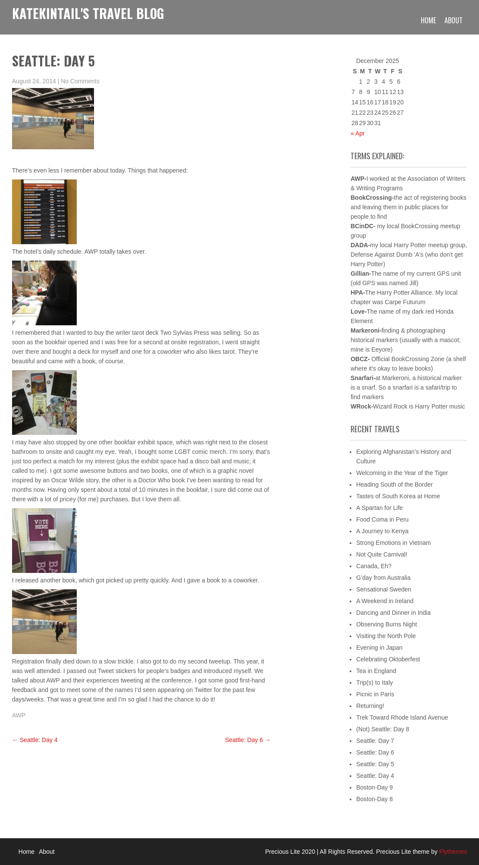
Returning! (370, 705)
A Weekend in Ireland (384, 601)
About (454, 20)
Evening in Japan (379, 647)
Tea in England (376, 670)
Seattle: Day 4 (35, 739)
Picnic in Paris (375, 694)
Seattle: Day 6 (248, 739)
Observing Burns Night (386, 624)
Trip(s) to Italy (374, 682)
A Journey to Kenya (382, 531)
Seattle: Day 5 (375, 764)
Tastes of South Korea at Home (398, 496)
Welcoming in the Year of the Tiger (402, 472)
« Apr (358, 133)
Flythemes (452, 851)
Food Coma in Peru (382, 519)
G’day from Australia (383, 577)
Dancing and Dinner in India (393, 612)
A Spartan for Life (379, 507)
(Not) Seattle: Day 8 (382, 729)
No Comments (80, 81)
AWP (18, 715)
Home (428, 20)
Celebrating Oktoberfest (388, 659)
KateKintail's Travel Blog (88, 13)
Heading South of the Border (394, 484)
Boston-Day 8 (374, 799)
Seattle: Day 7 (375, 740)
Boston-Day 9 (374, 787)
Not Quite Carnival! (381, 554)
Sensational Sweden (383, 589)
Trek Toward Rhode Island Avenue (402, 717)
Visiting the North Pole (386, 635)
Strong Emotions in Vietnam (393, 542)
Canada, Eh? (373, 566)
